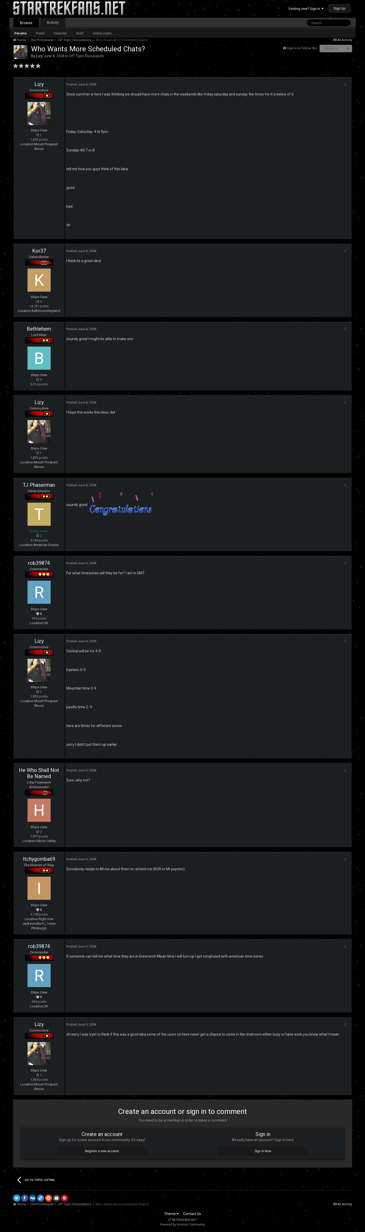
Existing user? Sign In (306, 9)
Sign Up (339, 8)
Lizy (39, 56)
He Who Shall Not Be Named (39, 773)
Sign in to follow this (302, 48)
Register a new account (102, 1151)
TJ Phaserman (39, 485)
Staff (80, 33)
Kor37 (39, 251)
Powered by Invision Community (182, 1224)
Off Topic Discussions (86, 56)
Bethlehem (39, 329)
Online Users (102, 33)
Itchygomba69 (39, 859)
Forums (20, 33)
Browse (26, 23)
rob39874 (39, 563)
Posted (80, 84)
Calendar (60, 33)
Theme (171, 1214)
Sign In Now (263, 1151)
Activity (53, 23)
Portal (40, 33)
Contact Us (192, 1214)
